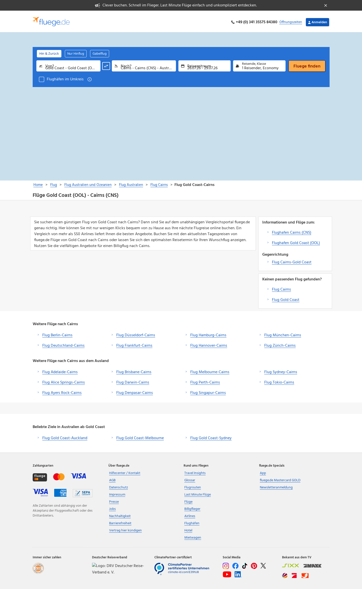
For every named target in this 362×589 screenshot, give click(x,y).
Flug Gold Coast (285, 298)
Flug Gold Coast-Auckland (64, 436)
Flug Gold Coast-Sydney (211, 436)
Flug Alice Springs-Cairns (63, 381)
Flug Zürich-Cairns (280, 344)
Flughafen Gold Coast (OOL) (296, 241)
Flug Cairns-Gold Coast (292, 260)
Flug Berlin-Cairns (57, 333)
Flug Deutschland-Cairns (63, 344)
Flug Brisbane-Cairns (133, 370)
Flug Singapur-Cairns (208, 391)
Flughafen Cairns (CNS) (291, 231)
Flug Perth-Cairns (205, 381)
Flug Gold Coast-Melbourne (140, 436)
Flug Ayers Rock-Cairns (62, 391)
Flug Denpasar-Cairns (134, 391)
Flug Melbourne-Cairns (209, 370)
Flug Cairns (281, 288)
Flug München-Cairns (282, 333)
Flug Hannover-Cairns (208, 344)
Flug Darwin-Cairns (132, 381)
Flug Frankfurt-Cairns (134, 344)
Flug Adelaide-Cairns (60, 370)
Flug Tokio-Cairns (279, 381)
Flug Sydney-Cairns (280, 370)
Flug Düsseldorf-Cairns (135, 333)
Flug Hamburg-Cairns (208, 333)
